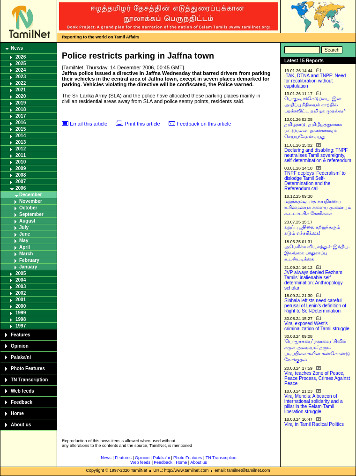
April (24, 247)
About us (21, 424)
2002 (20, 293)
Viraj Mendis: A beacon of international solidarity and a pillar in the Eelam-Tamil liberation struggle (313, 404)
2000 (20, 306)
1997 (20, 325)
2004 (20, 280)
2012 (20, 148)
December (30, 194)
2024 (20, 70)
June (24, 234)
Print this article (142, 123)
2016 (20, 122)
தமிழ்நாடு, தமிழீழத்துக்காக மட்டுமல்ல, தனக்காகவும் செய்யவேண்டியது (313, 130)
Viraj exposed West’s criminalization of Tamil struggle (316, 326)
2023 (20, 76)
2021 (20, 89)
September (31, 214)
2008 (20, 175)
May (23, 240)
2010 (20, 161)
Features (20, 334)
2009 (20, 168)
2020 (20, 96)
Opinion (20, 346)
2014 (20, 135)
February (29, 260)
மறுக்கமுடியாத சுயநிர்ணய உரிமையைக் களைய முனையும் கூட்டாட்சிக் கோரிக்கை (317, 207)
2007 (20, 181)
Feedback (21, 402)
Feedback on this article (204, 123)
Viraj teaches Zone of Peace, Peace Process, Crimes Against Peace (317, 378)
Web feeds (22, 391)
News (17, 48)
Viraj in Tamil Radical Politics (314, 424)
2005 (20, 273)
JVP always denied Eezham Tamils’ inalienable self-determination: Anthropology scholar (313, 280)
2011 (20, 155)
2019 (20, 102)
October (28, 207)
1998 (20, 319)
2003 (20, 286)
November (30, 201)
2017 (20, 116)
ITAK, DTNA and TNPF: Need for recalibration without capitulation (315, 81)
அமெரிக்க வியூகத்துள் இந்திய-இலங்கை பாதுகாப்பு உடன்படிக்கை (317, 252)
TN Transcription (29, 379)
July (24, 227)
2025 (20, 63)
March (26, 253)
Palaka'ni (21, 357)
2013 (20, 142)
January (28, 266)
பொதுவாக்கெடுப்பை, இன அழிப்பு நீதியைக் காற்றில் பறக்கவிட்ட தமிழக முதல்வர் (315, 104)
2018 (20, 109)
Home (17, 413)
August (27, 220)
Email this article (88, 123)
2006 (20, 188)
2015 (20, 129)
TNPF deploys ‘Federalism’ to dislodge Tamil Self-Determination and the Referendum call (315, 181)
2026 (20, 57)
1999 (20, 312)
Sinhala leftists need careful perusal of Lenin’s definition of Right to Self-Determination (315, 305)
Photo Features (28, 368)
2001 (20, 299)
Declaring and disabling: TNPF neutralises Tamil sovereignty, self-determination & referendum (317, 155)
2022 (20, 83)
